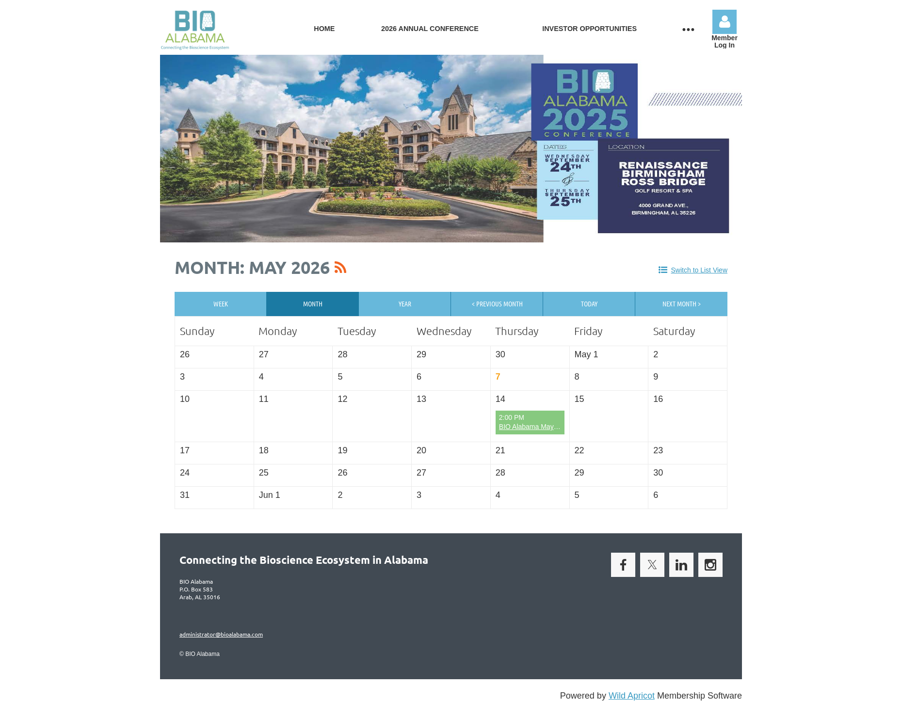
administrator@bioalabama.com (221, 634)
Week (220, 303)
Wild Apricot (632, 696)
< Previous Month (497, 303)
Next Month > (681, 303)
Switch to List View (699, 270)
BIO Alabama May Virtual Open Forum (557, 427)
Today (589, 303)
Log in (724, 22)
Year (405, 303)
